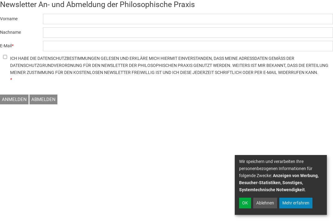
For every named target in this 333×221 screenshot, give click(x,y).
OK (245, 202)
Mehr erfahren (295, 202)
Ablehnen (265, 202)
